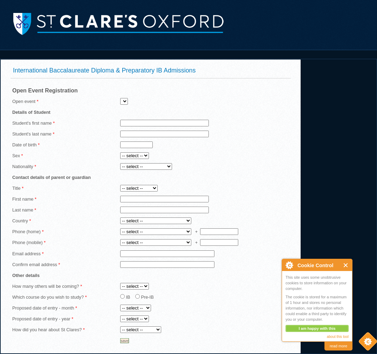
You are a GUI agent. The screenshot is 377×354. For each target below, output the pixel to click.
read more (338, 346)
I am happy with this (317, 328)
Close (346, 265)
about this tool (338, 337)
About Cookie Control (289, 265)
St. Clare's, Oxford (112, 23)
